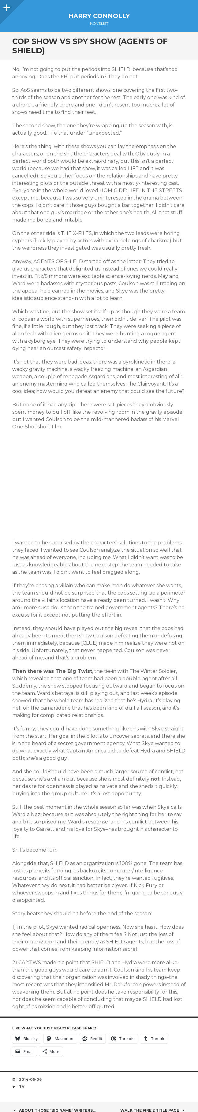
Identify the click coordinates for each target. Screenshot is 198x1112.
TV (21, 1086)
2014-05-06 (30, 1079)
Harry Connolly (99, 16)
